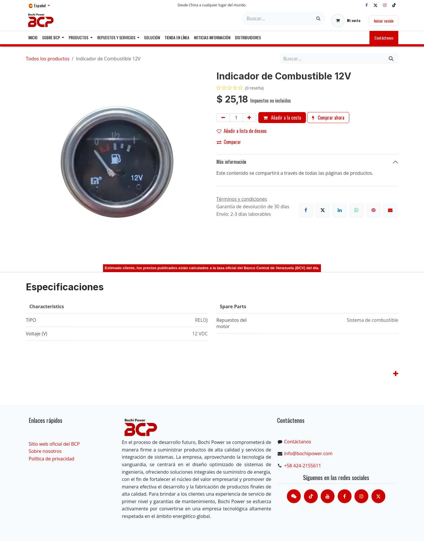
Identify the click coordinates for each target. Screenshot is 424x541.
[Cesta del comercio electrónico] (345, 20)
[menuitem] (33, 37)
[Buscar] (318, 18)
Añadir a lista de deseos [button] (242, 130)
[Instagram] (385, 5)
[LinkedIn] (340, 210)
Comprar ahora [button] (328, 117)
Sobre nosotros (45, 451)
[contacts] (294, 496)
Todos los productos (48, 58)
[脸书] (345, 496)
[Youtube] (328, 496)
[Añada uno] (249, 117)
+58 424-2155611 (302, 465)
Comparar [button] (229, 141)
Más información (231, 161)
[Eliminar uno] (223, 117)
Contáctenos (383, 38)
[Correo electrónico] (390, 210)
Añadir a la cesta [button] (282, 117)
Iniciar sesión (383, 21)
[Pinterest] (373, 210)
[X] (375, 5)
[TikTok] (394, 5)
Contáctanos (297, 441)
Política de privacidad (51, 459)
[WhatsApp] (356, 210)
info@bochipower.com (308, 453)
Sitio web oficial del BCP (54, 444)
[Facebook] (367, 5)
